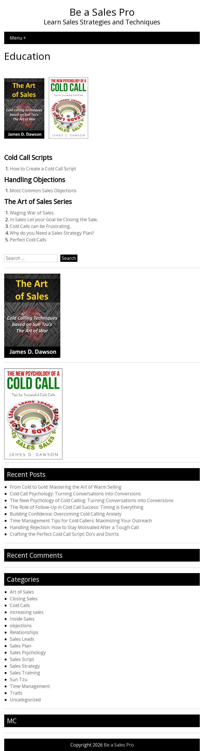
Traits (16, 693)
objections (21, 625)
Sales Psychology (28, 652)
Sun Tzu (18, 679)
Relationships (24, 632)
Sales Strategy (25, 666)
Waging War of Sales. (32, 213)
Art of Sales (22, 592)
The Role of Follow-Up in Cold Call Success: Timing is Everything (76, 507)
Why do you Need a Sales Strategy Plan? (52, 233)
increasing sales (26, 612)
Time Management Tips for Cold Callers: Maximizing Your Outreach (81, 521)
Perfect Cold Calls (28, 240)
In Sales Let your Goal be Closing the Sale (53, 219)
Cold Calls (20, 605)
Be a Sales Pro (102, 12)
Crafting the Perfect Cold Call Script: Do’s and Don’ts (64, 534)
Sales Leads (22, 639)
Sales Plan (20, 646)
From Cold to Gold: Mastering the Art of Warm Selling (66, 487)
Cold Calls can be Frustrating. (40, 226)
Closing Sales (24, 599)
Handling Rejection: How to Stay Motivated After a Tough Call (74, 527)
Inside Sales (22, 619)
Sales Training (25, 673)
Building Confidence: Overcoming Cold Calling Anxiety (66, 514)
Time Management (30, 686)
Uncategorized (25, 700)
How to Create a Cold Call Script (43, 169)
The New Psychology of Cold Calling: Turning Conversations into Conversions (91, 500)
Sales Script (22, 659)
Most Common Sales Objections (43, 190)
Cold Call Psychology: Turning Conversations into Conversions (75, 494)
